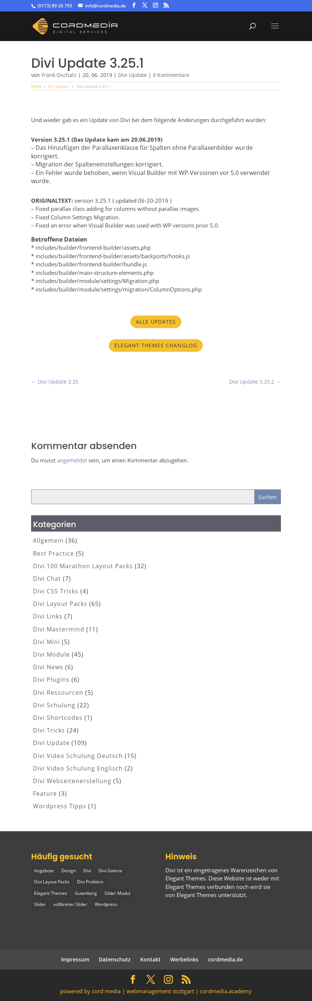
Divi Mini (46, 642)
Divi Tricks (49, 730)
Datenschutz (115, 959)
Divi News (48, 667)
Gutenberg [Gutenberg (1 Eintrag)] (86, 893)
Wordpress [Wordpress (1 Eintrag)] (106, 904)
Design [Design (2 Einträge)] (68, 870)
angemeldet (72, 460)
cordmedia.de (225, 959)
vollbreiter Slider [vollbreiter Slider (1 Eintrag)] (70, 904)
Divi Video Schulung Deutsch (78, 756)
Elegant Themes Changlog (155, 345)
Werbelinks (184, 959)
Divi (170, 870)
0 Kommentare (171, 74)
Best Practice (53, 553)
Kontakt (150, 959)
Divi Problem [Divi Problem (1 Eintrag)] (90, 882)
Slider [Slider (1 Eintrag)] (40, 904)
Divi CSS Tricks (55, 591)
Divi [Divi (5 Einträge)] (87, 870)
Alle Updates (156, 321)
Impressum (75, 959)
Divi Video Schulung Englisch (78, 768)
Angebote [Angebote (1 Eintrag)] (44, 870)
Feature (45, 793)
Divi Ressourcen (58, 692)
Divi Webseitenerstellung (72, 781)
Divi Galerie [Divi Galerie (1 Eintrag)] (110, 870)
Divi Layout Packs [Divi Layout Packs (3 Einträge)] (52, 882)
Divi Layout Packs (60, 604)
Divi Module (51, 654)
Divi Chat (47, 578)
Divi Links (48, 616)
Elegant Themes (197, 895)
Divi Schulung (54, 705)
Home (36, 86)
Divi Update (132, 74)
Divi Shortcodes (58, 718)
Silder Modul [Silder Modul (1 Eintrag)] (117, 893)
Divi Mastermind (58, 629)
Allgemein (48, 540)
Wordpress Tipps (59, 806)
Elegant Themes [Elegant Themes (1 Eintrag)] (50, 893)
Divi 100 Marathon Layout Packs (83, 566)
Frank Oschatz (59, 74)
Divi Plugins (51, 679)
